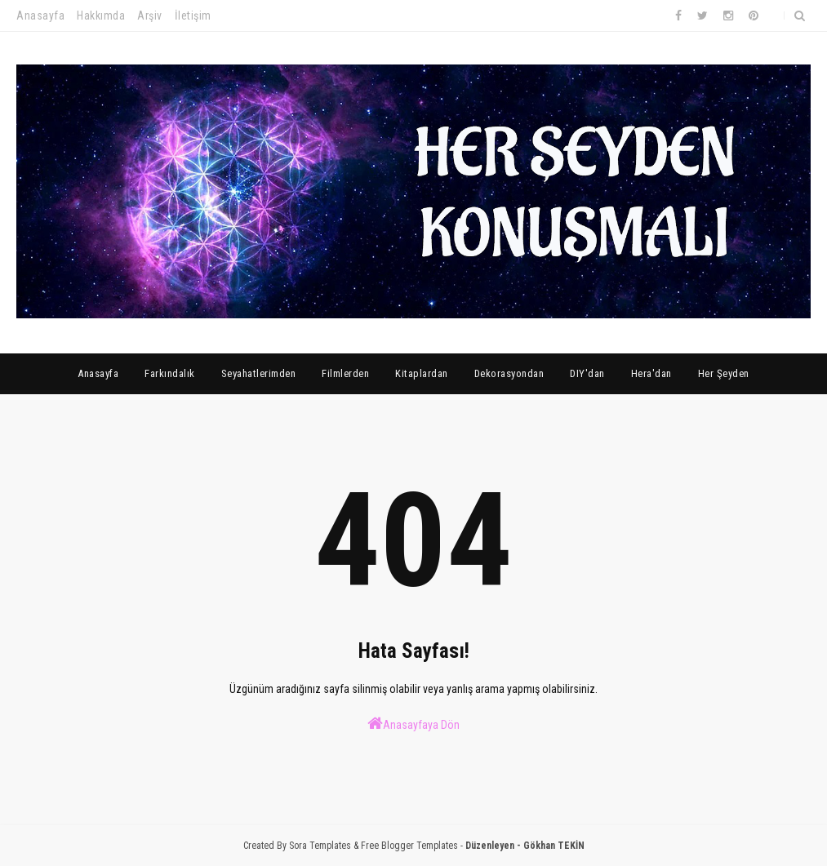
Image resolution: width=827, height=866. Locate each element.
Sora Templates (320, 845)
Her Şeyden (723, 373)
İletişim (193, 15)
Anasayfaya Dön (413, 723)
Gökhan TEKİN (554, 845)
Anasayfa (40, 15)
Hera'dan (651, 373)
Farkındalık (170, 373)
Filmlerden (345, 373)
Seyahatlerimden (258, 373)
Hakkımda (101, 15)
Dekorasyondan (509, 373)
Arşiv (149, 15)
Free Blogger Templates (409, 845)
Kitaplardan (421, 373)
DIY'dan (587, 373)
